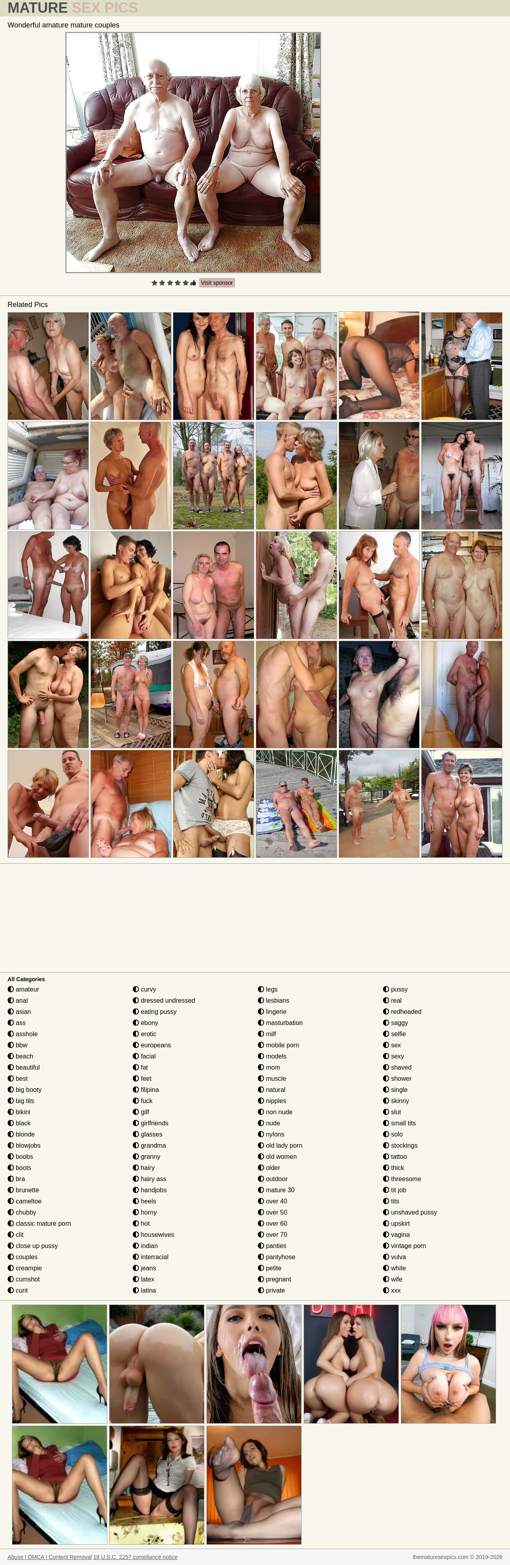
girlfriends (151, 1123)
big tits (21, 1100)
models (272, 1056)
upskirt (396, 1223)
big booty (24, 1089)
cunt (18, 1290)
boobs (20, 1156)
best (18, 1078)
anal (18, 1000)
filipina (146, 1089)
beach (20, 1056)
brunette (23, 1190)
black (19, 1123)
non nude (275, 1112)
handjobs (150, 1190)
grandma (149, 1145)
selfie (394, 1034)
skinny (396, 1100)
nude (269, 1123)
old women (277, 1156)
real (392, 1000)
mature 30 (276, 1190)
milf (267, 1034)
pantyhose (276, 1257)
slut (392, 1112)
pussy (395, 989)
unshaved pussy (410, 1212)
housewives (153, 1234)
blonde (21, 1134)
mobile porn (278, 1045)
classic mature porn (39, 1223)
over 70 (272, 1234)
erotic (145, 1034)
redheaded (402, 1011)
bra (16, 1179)
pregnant (274, 1279)
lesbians (273, 1000)
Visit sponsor (217, 283)
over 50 (272, 1212)
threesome (402, 1179)
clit (16, 1234)
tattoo (395, 1156)
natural (271, 1089)
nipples (272, 1100)
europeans (152, 1045)
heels (144, 1201)
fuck (143, 1100)
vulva (394, 1257)
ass (17, 1022)
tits (391, 1201)
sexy (393, 1056)
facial (144, 1056)
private (271, 1290)
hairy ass (149, 1179)
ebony (145, 1022)
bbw (17, 1045)
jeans (144, 1268)
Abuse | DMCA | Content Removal (50, 1557)
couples (23, 1257)
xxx (391, 1290)
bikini (19, 1112)
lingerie (272, 1011)
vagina (396, 1234)
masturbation (280, 1022)
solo (393, 1134)
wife (392, 1279)
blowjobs (24, 1145)
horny (145, 1212)
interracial (151, 1257)
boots (19, 1167)
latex (143, 1279)
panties (272, 1245)
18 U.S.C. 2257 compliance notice (135, 1557)
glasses (148, 1134)
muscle (272, 1078)
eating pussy (155, 1011)
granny (146, 1156)
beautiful (24, 1067)
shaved (397, 1067)
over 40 (272, 1201)
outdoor (273, 1179)
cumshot (24, 1279)
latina (144, 1290)
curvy (144, 989)
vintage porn (404, 1245)
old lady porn (280, 1145)
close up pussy (33, 1245)
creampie (25, 1268)
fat (140, 1067)
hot (141, 1223)
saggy (395, 1022)
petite (270, 1268)
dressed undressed (164, 1000)
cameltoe (24, 1201)
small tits (399, 1123)
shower (397, 1078)
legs (268, 989)
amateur (23, 989)
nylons (271, 1134)
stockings (400, 1145)
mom (269, 1067)
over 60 (272, 1223)
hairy (144, 1167)
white (394, 1268)
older (269, 1167)
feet (142, 1078)
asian (19, 1011)
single (395, 1089)
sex (392, 1045)
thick (393, 1167)
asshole (23, 1034)
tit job (394, 1190)
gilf (141, 1112)
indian (145, 1245)
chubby (22, 1212)
